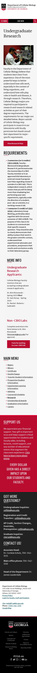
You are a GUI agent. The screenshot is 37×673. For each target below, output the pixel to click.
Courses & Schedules (16, 394)
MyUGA (11, 635)
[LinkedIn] (26, 659)
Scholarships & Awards (17, 401)
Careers (10, 407)
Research (11, 397)
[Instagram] (17, 659)
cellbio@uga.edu (11, 510)
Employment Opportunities (26, 635)
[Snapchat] (20, 659)
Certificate (11, 371)
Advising (11, 391)
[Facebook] (11, 659)
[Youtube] (23, 659)
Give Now (20, 21)
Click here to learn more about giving (17, 455)
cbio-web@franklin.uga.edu (12, 603)
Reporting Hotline (26, 647)
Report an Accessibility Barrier (26, 643)
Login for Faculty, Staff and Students (15, 598)
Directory (26, 632)
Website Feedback (11, 643)
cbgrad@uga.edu (12, 537)
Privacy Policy (7, 596)
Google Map (6, 608)
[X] (14, 659)
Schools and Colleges (11, 632)
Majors (10, 365)
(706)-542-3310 (14, 606)
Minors (10, 368)
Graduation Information (17, 404)
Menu (4, 21)
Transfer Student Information (20, 377)
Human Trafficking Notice (11, 647)
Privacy (26, 639)
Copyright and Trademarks (11, 639)
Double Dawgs (13, 374)
